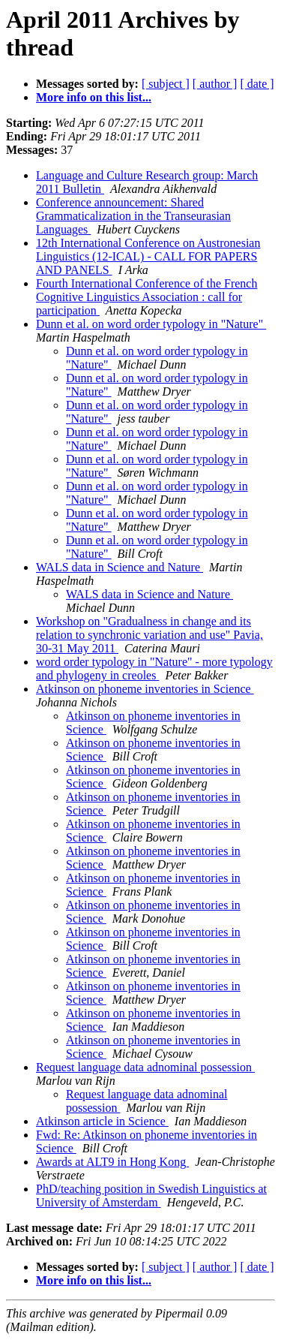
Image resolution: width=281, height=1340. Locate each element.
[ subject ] (166, 83)
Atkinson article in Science (102, 1121)
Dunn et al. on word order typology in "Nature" (151, 324)
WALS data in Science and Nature (119, 567)
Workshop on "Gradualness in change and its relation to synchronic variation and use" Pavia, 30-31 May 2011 (149, 635)
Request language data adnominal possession (145, 1067)
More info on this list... (93, 97)
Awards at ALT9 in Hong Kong (112, 1161)
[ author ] (215, 83)
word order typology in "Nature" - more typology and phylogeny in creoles (154, 668)
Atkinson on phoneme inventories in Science (145, 688)
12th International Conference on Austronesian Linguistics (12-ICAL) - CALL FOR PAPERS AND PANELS (148, 256)
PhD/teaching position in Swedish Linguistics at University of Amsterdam (151, 1195)
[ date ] (257, 83)
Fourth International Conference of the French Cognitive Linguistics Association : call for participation (146, 297)
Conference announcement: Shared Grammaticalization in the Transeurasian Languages (133, 216)
